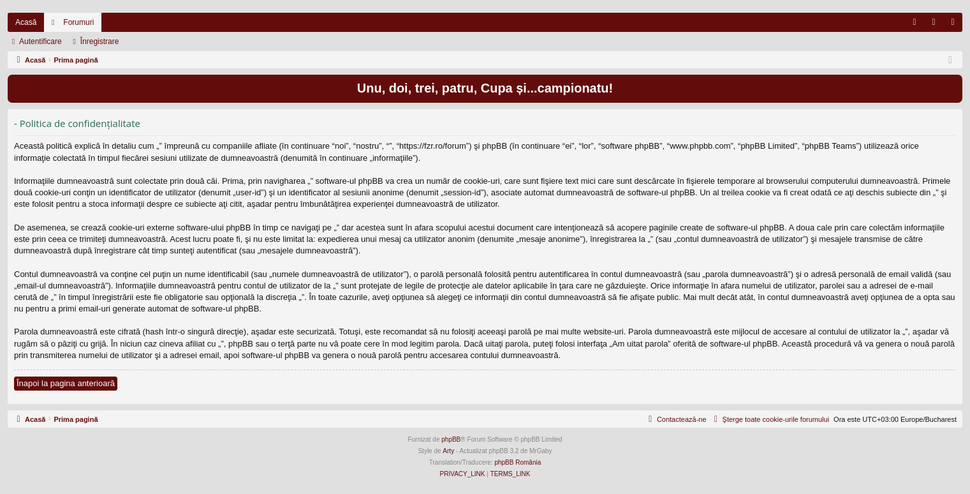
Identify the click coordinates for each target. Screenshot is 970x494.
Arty (448, 450)
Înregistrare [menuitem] (955, 25)
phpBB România (517, 462)
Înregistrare (99, 41)
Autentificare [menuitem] (936, 25)
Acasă (25, 22)
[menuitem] (914, 22)
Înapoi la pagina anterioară (66, 383)
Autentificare (40, 41)
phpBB (450, 439)
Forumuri (78, 22)
